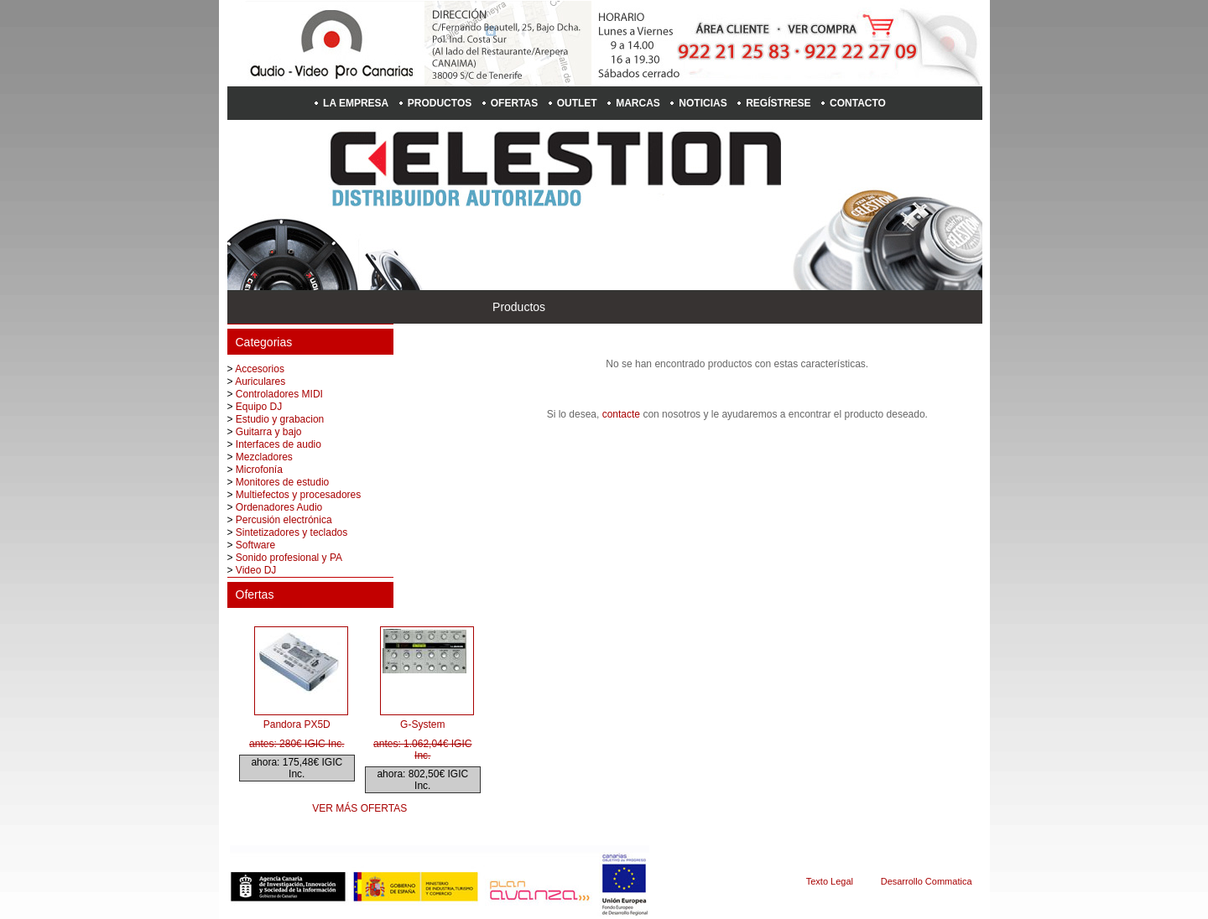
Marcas (638, 103)
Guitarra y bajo (269, 432)
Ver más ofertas (359, 808)
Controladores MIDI (279, 394)
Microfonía (259, 469)
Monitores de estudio (282, 482)
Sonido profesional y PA (289, 557)
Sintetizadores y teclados (291, 532)
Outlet (577, 103)
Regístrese (778, 103)
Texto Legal (829, 881)
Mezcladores (264, 457)
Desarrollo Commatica (926, 881)
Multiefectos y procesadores (298, 495)
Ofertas (514, 103)
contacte (621, 414)
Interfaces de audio (278, 444)
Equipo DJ (259, 407)
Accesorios (259, 369)
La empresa (355, 103)
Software (255, 545)
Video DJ (256, 570)
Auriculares (260, 381)
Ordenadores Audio (279, 507)
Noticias (702, 103)
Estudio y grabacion (280, 419)
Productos (439, 103)
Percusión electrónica (284, 520)
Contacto (858, 103)
